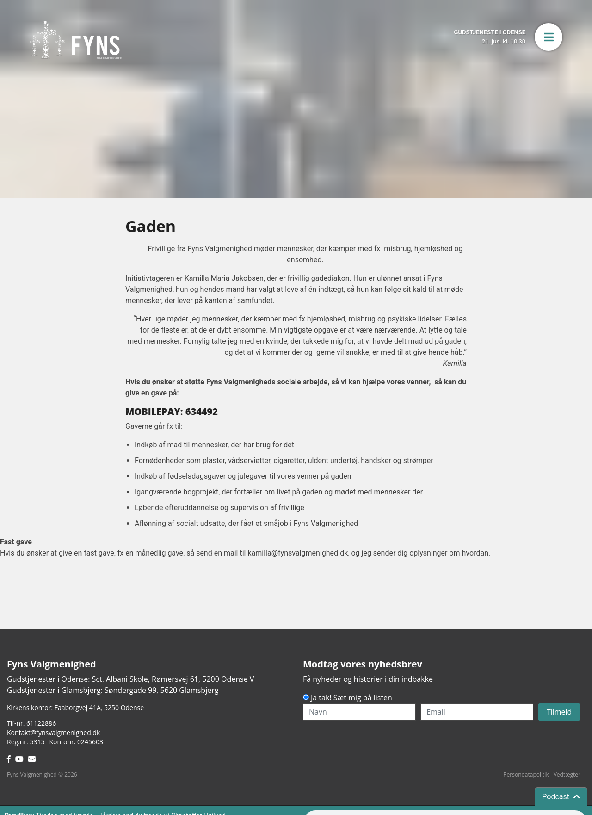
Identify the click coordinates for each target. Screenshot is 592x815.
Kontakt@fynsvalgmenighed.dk (53, 732)
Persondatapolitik (526, 774)
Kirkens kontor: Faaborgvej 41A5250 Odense (75, 707)
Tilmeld (559, 712)
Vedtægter (567, 774)
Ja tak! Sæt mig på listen (351, 697)
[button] (548, 37)
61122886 (41, 723)
